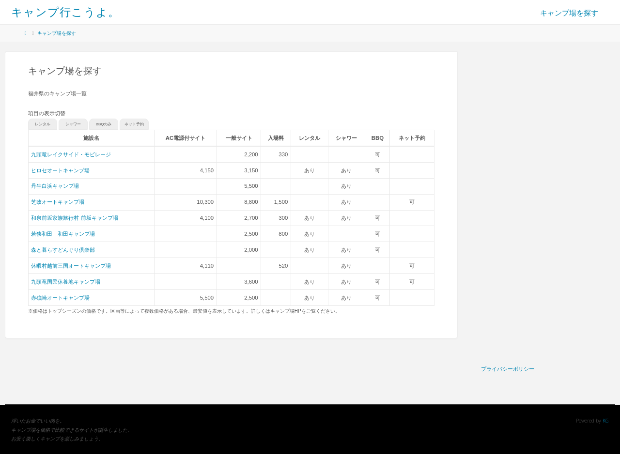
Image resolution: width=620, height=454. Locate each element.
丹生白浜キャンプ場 (55, 186)
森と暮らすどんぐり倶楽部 (63, 250)
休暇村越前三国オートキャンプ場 (71, 266)
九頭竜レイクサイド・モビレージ (71, 154)
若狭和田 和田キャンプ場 (63, 234)
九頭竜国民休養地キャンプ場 (65, 282)
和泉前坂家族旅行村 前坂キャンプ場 (74, 218)
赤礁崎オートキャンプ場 (60, 298)
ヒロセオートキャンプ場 (60, 170)
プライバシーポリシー (507, 368)
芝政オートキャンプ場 (57, 202)
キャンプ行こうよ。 (65, 11)
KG (606, 420)
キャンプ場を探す (56, 33)
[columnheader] (186, 138)
